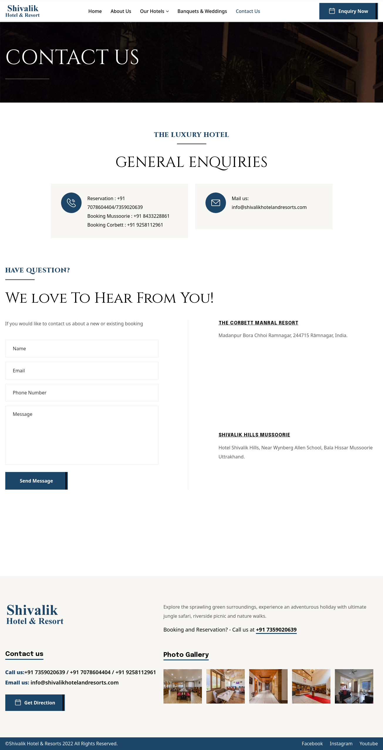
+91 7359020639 (276, 629)
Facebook (312, 743)
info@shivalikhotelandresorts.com (269, 207)
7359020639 (129, 207)
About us (121, 11)
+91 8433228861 (152, 216)
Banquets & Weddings (202, 11)
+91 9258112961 (145, 225)
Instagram (341, 743)
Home (95, 11)
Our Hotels (152, 11)
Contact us (248, 11)
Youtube (369, 743)
